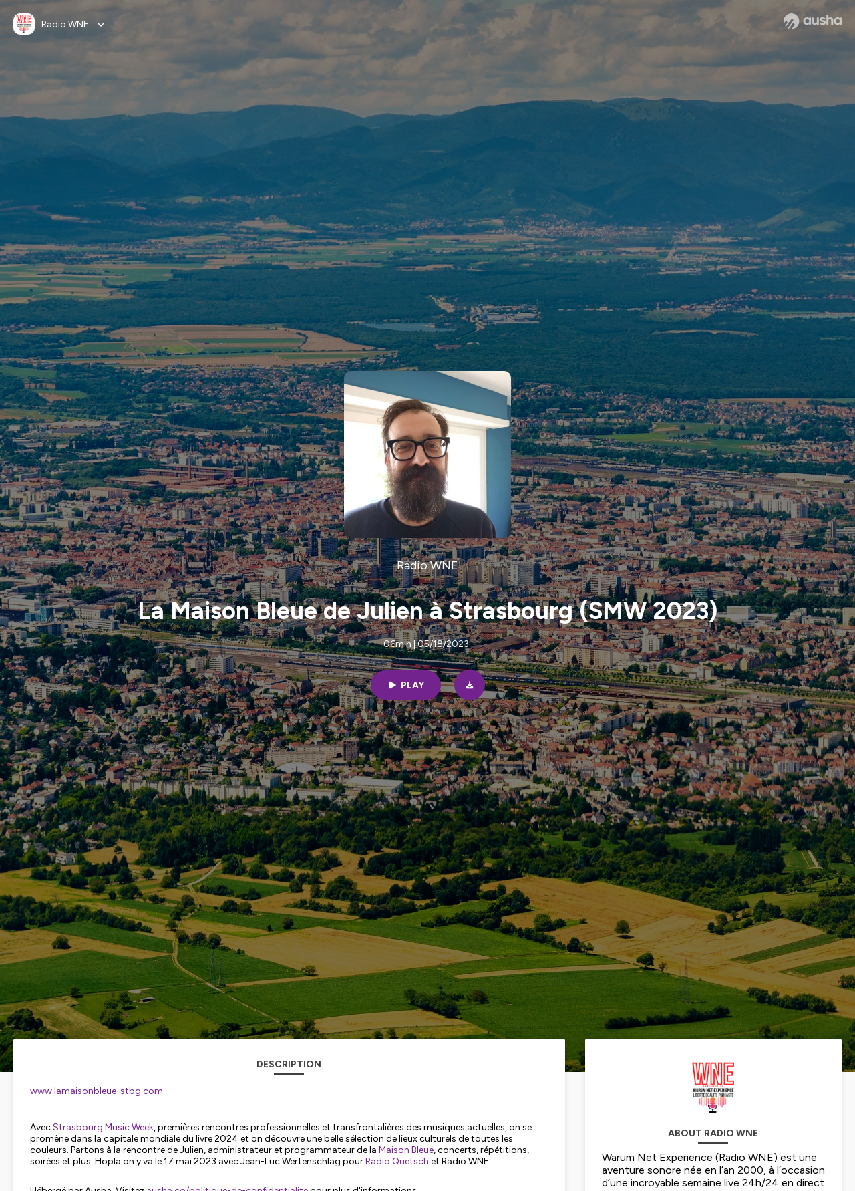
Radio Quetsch (397, 1161)
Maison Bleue (406, 1150)
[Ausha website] (813, 21)
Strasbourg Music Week (103, 1127)
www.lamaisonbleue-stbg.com (96, 1091)
